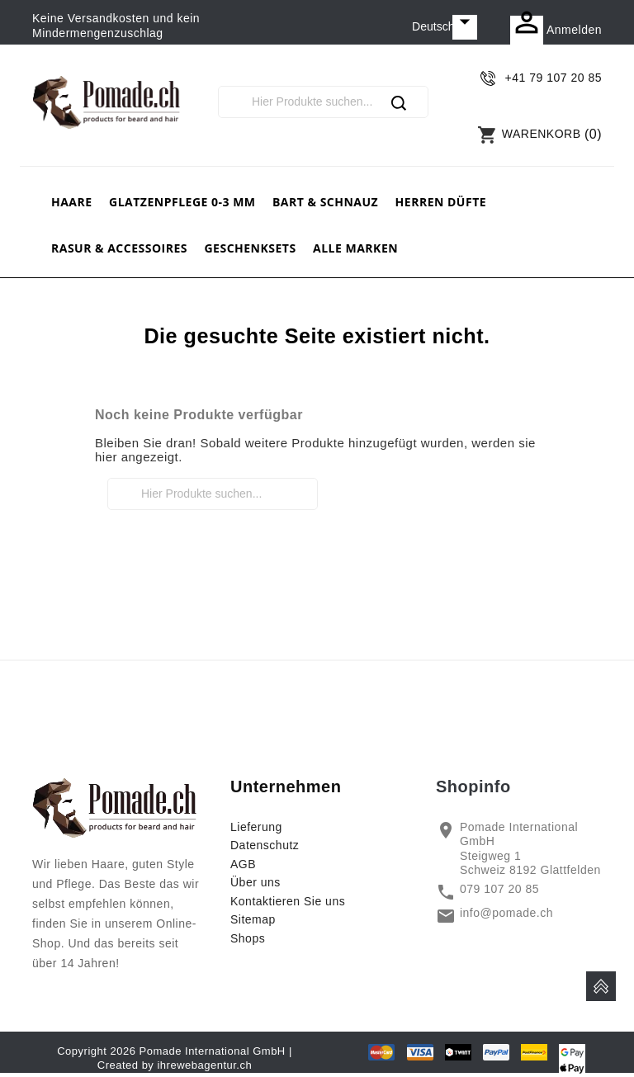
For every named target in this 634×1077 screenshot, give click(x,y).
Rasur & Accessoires (119, 248)
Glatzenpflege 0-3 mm (182, 202)
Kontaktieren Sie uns (287, 901)
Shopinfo (473, 786)
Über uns (255, 882)
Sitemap (253, 919)
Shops (247, 938)
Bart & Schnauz (325, 202)
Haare (71, 202)
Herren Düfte (440, 202)
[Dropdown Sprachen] (444, 27)
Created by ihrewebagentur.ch (174, 1065)
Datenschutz (264, 845)
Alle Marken (355, 248)
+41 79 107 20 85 (553, 77)
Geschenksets (250, 248)
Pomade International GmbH (213, 1051)
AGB (243, 864)
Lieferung (256, 827)
